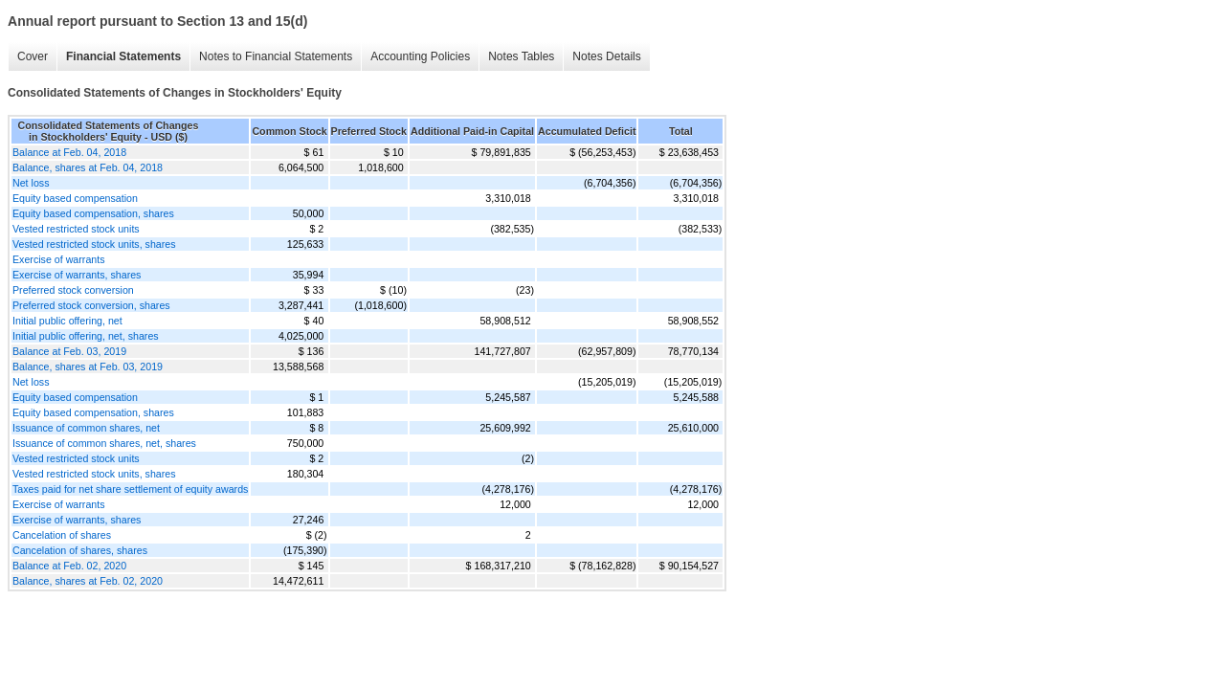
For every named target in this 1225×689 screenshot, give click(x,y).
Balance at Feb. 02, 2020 (69, 565)
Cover (32, 56)
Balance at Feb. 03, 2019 (69, 351)
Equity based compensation (75, 198)
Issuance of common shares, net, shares (104, 443)
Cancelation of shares (61, 535)
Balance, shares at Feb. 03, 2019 (87, 366)
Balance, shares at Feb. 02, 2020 (87, 581)
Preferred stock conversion (73, 290)
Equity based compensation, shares (93, 213)
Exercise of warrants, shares (76, 274)
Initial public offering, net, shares (85, 336)
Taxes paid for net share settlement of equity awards (130, 489)
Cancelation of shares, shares (79, 550)
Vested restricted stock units (76, 228)
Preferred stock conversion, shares (91, 305)
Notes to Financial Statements (275, 56)
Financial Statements (123, 56)
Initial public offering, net (67, 320)
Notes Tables (521, 56)
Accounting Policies (420, 56)
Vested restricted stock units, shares (94, 244)
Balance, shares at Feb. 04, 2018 (87, 167)
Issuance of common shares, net (86, 427)
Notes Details (606, 56)
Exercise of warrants (58, 259)
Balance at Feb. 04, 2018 (69, 152)
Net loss (31, 183)
